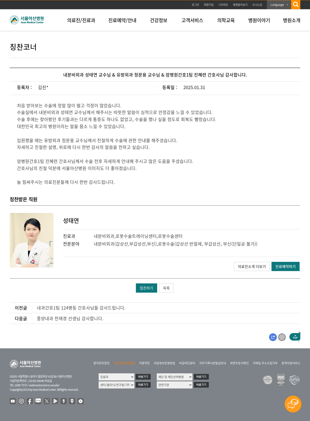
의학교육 (226, 20)
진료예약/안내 (122, 20)
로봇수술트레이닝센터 (136, 236)
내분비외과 (104, 236)
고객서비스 (192, 20)
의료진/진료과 (81, 20)
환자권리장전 (101, 363)
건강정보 (158, 20)
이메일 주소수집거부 (265, 363)
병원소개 (291, 20)
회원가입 (209, 5)
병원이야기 (259, 20)
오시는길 (257, 5)
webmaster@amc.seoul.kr (44, 385)
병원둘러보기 (240, 5)
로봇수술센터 (170, 236)
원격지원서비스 (291, 363)
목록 (166, 288)
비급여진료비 (187, 363)
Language (277, 4)
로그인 (195, 5)
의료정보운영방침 (164, 363)
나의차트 (223, 5)
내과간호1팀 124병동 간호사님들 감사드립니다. (81, 307)
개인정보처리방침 (124, 363)
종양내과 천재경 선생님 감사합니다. (70, 318)
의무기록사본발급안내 (212, 363)
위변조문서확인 (239, 363)
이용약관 (144, 363)
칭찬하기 (146, 288)
